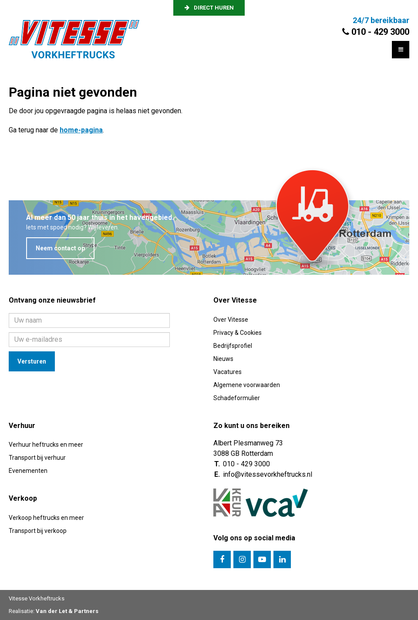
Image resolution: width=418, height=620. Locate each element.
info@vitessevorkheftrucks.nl (267, 474)
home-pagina (81, 130)
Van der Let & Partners (67, 611)
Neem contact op (60, 248)
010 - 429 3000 (246, 464)
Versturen (31, 361)
